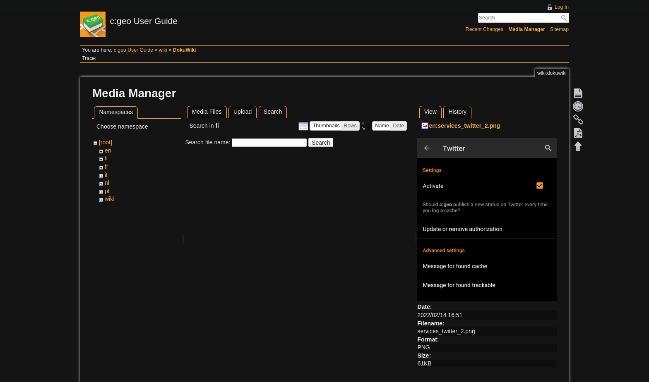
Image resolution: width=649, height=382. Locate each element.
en (108, 150)
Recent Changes (484, 29)
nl (107, 182)
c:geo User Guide (133, 50)
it (106, 175)
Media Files (207, 111)
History (457, 111)
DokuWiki (184, 50)
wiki (163, 50)
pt (107, 191)
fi (106, 158)
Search (565, 18)
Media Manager (526, 29)
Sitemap (559, 29)
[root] (105, 142)
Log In (562, 7)
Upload (242, 111)
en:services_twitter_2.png (464, 125)
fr (106, 166)
